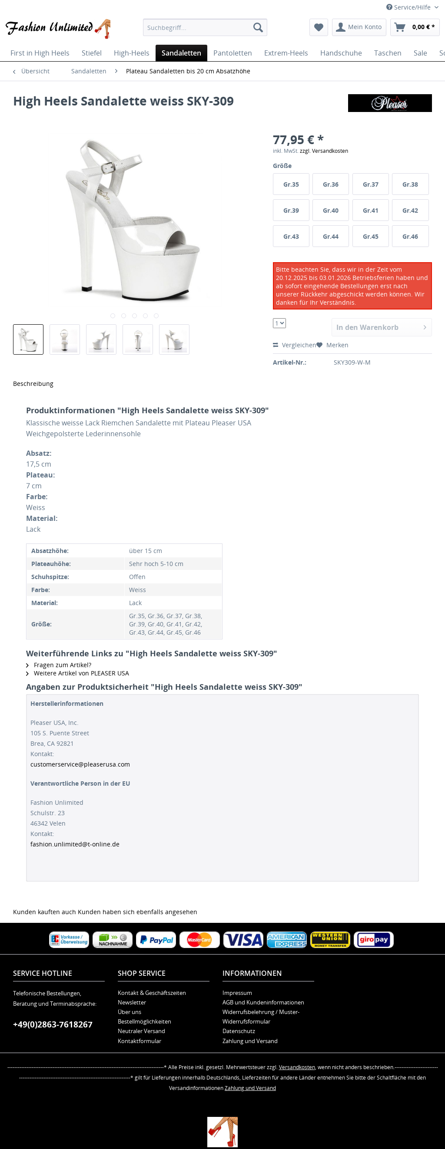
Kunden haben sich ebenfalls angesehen (137, 912)
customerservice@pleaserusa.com (80, 764)
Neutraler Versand (141, 1031)
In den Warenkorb (381, 326)
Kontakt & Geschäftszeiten (152, 993)
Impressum (237, 993)
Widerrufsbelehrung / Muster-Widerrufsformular (260, 1016)
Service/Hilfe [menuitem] (409, 7)
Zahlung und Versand (250, 1041)
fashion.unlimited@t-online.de (75, 844)
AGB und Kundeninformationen (263, 1002)
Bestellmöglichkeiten (144, 1021)
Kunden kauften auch (44, 912)
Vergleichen (294, 345)
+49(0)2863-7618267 (53, 1024)
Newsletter (132, 1002)
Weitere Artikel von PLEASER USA (77, 673)
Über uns (129, 1012)
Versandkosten (297, 1067)
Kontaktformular (139, 1041)
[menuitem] (205, 27)
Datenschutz (238, 1031)
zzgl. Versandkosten (324, 151)
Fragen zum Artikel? (58, 665)
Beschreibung (33, 383)
